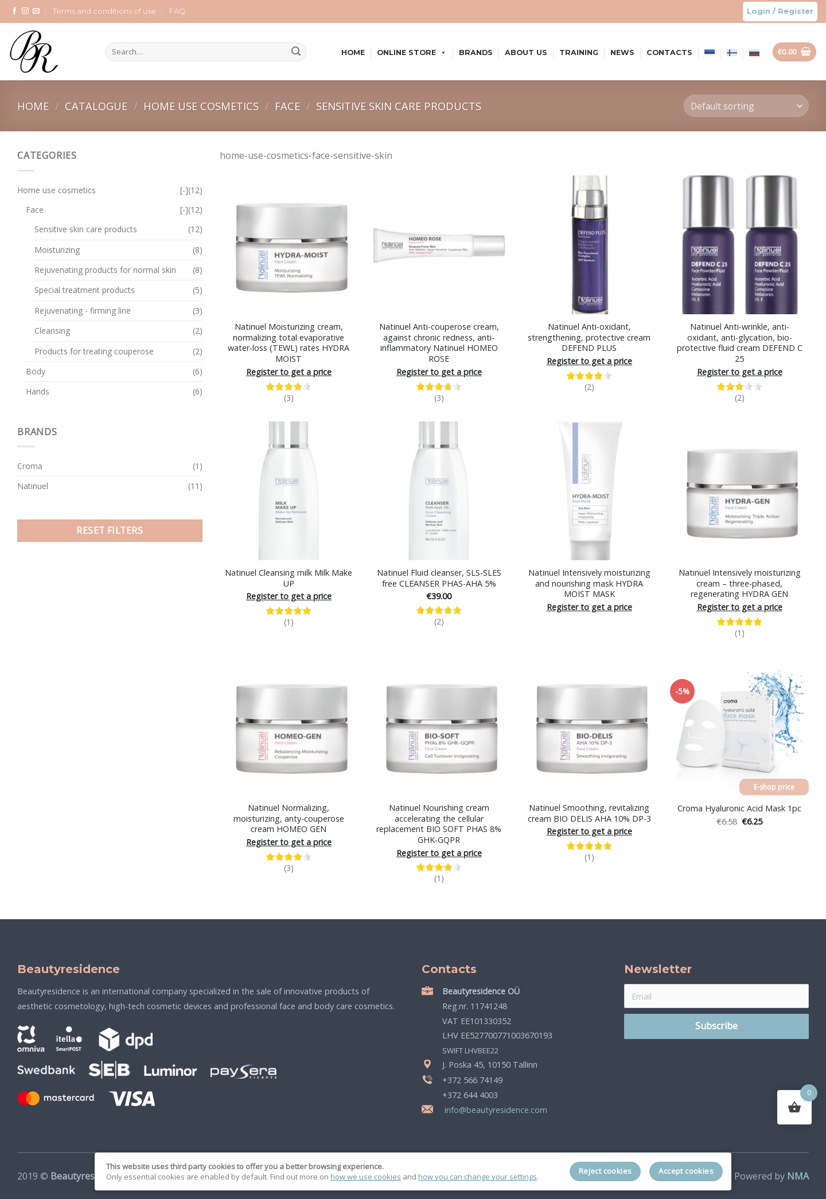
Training (578, 52)
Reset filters (109, 530)
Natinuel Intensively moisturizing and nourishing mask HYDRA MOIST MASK (589, 583)
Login (758, 11)
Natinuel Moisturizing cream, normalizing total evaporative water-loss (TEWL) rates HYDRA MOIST (288, 343)
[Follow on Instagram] (25, 11)
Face (289, 106)
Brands (476, 52)
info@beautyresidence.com (494, 1109)
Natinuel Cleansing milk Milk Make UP (288, 578)
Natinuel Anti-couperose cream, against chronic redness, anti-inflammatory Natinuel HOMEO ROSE (439, 343)
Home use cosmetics (202, 106)
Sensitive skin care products (398, 106)
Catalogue (97, 106)
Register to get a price (289, 372)
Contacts (669, 52)
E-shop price (774, 787)
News (622, 52)
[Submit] (296, 52)
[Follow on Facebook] (14, 11)
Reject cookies (605, 1171)
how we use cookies (365, 1176)
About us (526, 52)
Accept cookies (686, 1171)
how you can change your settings (477, 1176)
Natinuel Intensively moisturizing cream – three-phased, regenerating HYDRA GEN (740, 583)
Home (353, 52)
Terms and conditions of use (104, 11)
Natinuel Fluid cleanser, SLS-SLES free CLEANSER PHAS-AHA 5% (439, 578)
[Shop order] (746, 106)
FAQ (177, 11)
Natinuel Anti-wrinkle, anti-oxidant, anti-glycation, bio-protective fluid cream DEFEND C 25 (739, 343)
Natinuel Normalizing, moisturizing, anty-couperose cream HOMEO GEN (288, 818)
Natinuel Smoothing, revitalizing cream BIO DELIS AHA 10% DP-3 (589, 813)
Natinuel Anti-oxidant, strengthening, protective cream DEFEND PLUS (589, 337)
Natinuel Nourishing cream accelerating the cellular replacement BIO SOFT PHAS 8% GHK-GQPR (438, 824)
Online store (412, 52)
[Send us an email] (36, 11)
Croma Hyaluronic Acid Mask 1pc (739, 808)
